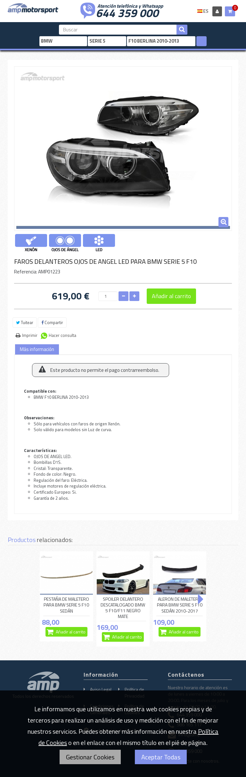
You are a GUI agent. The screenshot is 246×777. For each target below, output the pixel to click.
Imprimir (29, 335)
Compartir (52, 322)
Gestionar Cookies (90, 757)
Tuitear (24, 322)
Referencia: (25, 271)
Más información (37, 349)
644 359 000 (127, 12)
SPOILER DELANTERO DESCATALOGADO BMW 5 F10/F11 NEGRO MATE (123, 608)
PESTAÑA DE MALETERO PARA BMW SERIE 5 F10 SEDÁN (66, 605)
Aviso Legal (100, 689)
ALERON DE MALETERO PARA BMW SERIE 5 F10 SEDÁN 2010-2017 (179, 605)
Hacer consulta (62, 335)
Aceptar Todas (160, 757)
